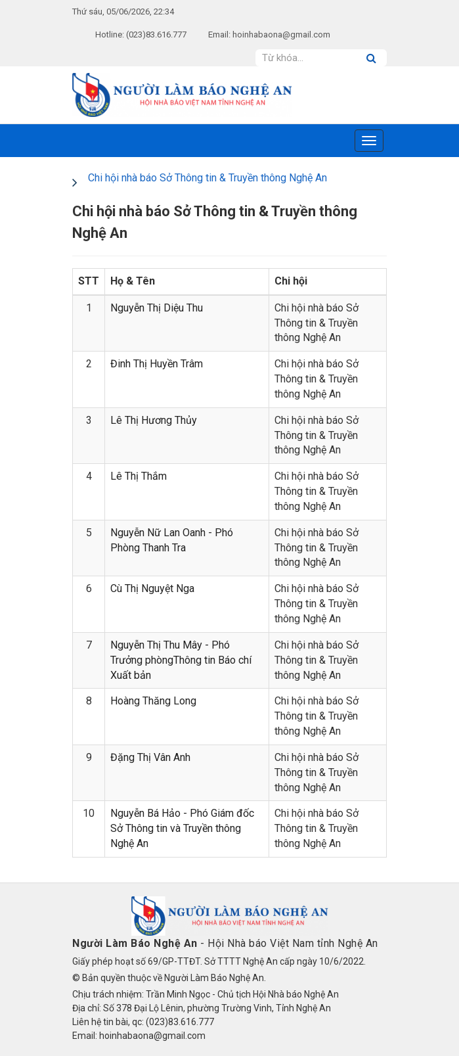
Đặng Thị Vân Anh (150, 757)
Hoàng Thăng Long (153, 701)
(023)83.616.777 (156, 34)
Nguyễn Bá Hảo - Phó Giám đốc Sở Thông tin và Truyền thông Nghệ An (182, 828)
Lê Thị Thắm (138, 476)
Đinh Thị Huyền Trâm (156, 363)
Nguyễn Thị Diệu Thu (156, 308)
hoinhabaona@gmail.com (281, 34)
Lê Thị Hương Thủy (153, 420)
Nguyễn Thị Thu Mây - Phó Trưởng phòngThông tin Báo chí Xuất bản (180, 660)
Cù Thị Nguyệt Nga (152, 588)
